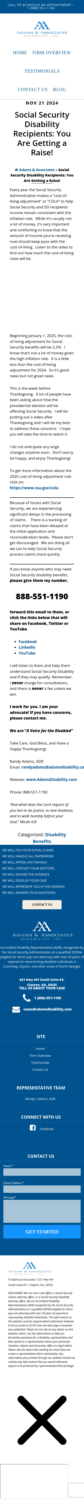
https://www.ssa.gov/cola (34, 487)
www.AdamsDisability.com (51, 779)
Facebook (42, 1129)
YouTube (27, 653)
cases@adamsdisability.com (42, 1009)
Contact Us (40, 1069)
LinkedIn (27, 647)
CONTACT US (42, 904)
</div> (34, 1481)
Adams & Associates (35, 169)
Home (40, 1048)
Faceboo (26, 641)
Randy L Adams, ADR (40, 1099)
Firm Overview (40, 1055)
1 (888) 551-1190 (42, 998)
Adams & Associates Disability (42, 29)
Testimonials (40, 1062)
